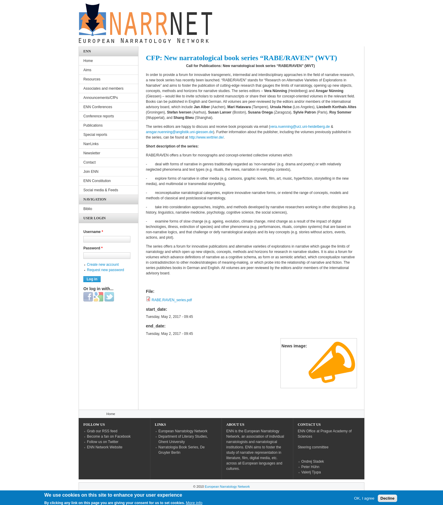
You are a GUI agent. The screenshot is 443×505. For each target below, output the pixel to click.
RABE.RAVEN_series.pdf (172, 300)
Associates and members (103, 88)
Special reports (95, 135)
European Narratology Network (183, 431)
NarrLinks (91, 144)
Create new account (103, 264)
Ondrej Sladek (312, 461)
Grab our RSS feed (102, 431)
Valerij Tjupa (311, 472)
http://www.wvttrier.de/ (206, 137)
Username (93, 232)
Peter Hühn (310, 467)
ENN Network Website (104, 447)
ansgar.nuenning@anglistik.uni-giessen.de (179, 132)
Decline (387, 499)
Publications (93, 125)
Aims (87, 70)
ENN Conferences (97, 107)
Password (93, 248)
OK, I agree (364, 499)
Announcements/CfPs (100, 98)
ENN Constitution (97, 181)
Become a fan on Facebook (109, 436)
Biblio (87, 209)
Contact (89, 162)
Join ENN (91, 172)
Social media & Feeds (100, 190)
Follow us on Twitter (102, 442)
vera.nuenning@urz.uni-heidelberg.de (300, 127)
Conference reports (98, 116)
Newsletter (91, 153)
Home (88, 61)
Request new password (105, 270)
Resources (91, 79)
